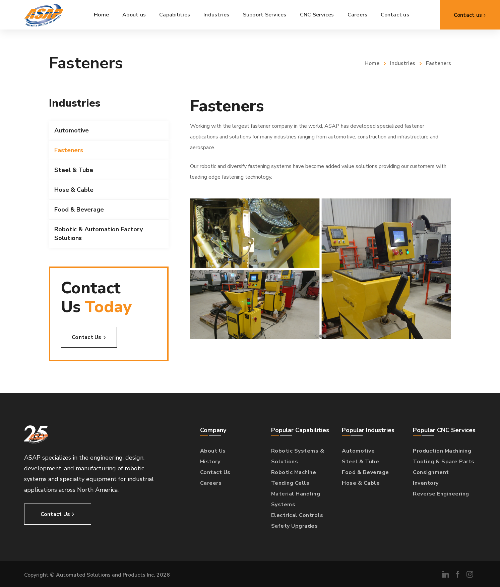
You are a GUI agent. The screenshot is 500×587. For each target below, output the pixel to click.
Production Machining (442, 451)
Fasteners (68, 150)
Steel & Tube (73, 170)
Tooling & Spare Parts (444, 461)
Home (372, 63)
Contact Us (215, 472)
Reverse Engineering (441, 493)
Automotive (71, 130)
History (210, 461)
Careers (211, 483)
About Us (213, 451)
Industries (402, 63)
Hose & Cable (73, 190)
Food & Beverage (79, 210)
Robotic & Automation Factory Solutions (98, 233)
